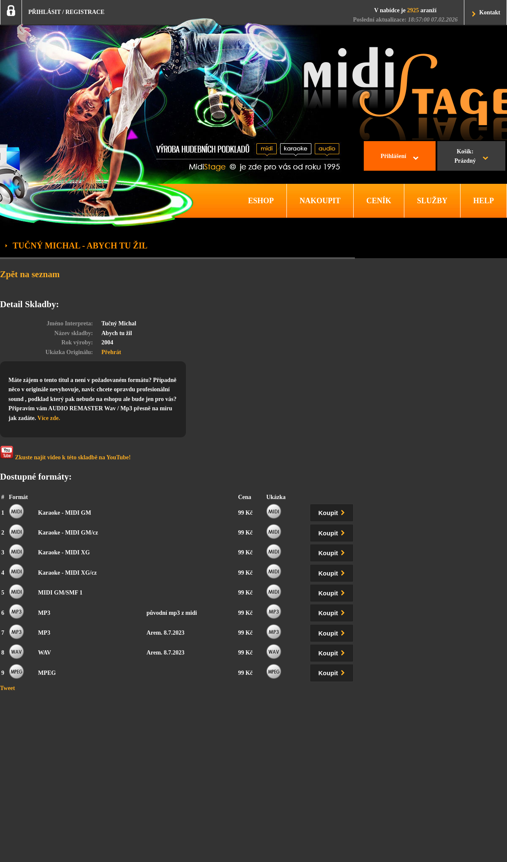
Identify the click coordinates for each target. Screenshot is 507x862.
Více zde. (49, 418)
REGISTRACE (85, 12)
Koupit (333, 511)
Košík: (465, 157)
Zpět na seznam (30, 274)
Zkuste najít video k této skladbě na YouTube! (65, 453)
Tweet (7, 688)
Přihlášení (393, 156)
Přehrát (111, 352)
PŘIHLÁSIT (44, 12)
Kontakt (489, 12)
